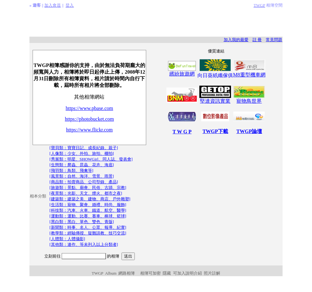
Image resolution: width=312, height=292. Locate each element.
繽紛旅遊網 (182, 73)
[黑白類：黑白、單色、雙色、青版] (81, 221)
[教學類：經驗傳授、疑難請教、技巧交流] (87, 233)
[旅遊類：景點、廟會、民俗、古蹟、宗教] (87, 187)
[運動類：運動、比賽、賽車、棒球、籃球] (87, 216)
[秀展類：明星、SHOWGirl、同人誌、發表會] (91, 159)
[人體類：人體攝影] (67, 238)
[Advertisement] (156, 22)
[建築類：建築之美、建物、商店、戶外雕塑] (89, 199)
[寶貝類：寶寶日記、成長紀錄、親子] (83, 147)
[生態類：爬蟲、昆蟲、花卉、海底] (81, 164)
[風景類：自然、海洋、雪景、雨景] (81, 176)
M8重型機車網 (249, 74)
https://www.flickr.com (89, 129)
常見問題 (274, 39)
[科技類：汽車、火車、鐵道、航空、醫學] (87, 210)
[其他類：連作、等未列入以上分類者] (83, 244)
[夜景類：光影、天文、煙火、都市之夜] (85, 193)
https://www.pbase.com (89, 108)
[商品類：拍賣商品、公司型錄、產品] (83, 181)
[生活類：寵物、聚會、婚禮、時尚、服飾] (87, 204)
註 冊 (257, 39)
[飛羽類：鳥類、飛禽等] (71, 170)
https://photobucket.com (89, 119)
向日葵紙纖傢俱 (215, 75)
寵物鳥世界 (249, 101)
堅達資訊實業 (215, 99)
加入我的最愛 (236, 39)
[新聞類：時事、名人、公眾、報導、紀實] (87, 227)
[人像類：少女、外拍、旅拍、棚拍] (81, 153)
